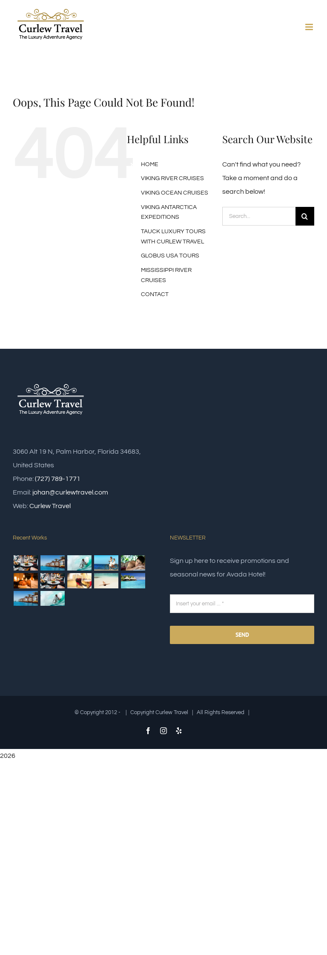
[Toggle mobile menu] (309, 27)
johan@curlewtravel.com (70, 492)
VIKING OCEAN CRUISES (174, 193)
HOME (149, 164)
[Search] (304, 216)
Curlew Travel (50, 506)
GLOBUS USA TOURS (170, 256)
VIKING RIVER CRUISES (172, 178)
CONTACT (155, 294)
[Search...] (258, 216)
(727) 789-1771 (57, 478)
